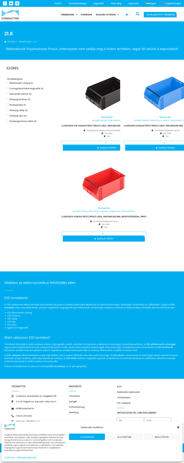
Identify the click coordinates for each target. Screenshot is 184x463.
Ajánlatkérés (108, 147)
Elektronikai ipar (114, 120)
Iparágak (86, 14)
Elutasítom (124, 436)
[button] (178, 427)
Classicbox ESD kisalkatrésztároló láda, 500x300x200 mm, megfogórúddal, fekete (106, 125)
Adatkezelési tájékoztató (27, 457)
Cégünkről (98, 3)
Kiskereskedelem (128, 211)
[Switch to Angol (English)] (172, 3)
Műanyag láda (107, 117)
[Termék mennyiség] (106, 143)
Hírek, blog (116, 3)
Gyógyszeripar (176, 120)
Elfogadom (87, 436)
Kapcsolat (134, 3)
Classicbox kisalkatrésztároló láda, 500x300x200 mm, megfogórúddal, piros (103, 216)
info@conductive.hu (25, 408)
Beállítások (162, 436)
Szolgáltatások (107, 14)
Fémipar (165, 120)
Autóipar (103, 120)
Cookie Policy (9, 457)
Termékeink (69, 14)
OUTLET (58, 3)
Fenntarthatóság (77, 3)
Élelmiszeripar (156, 120)
